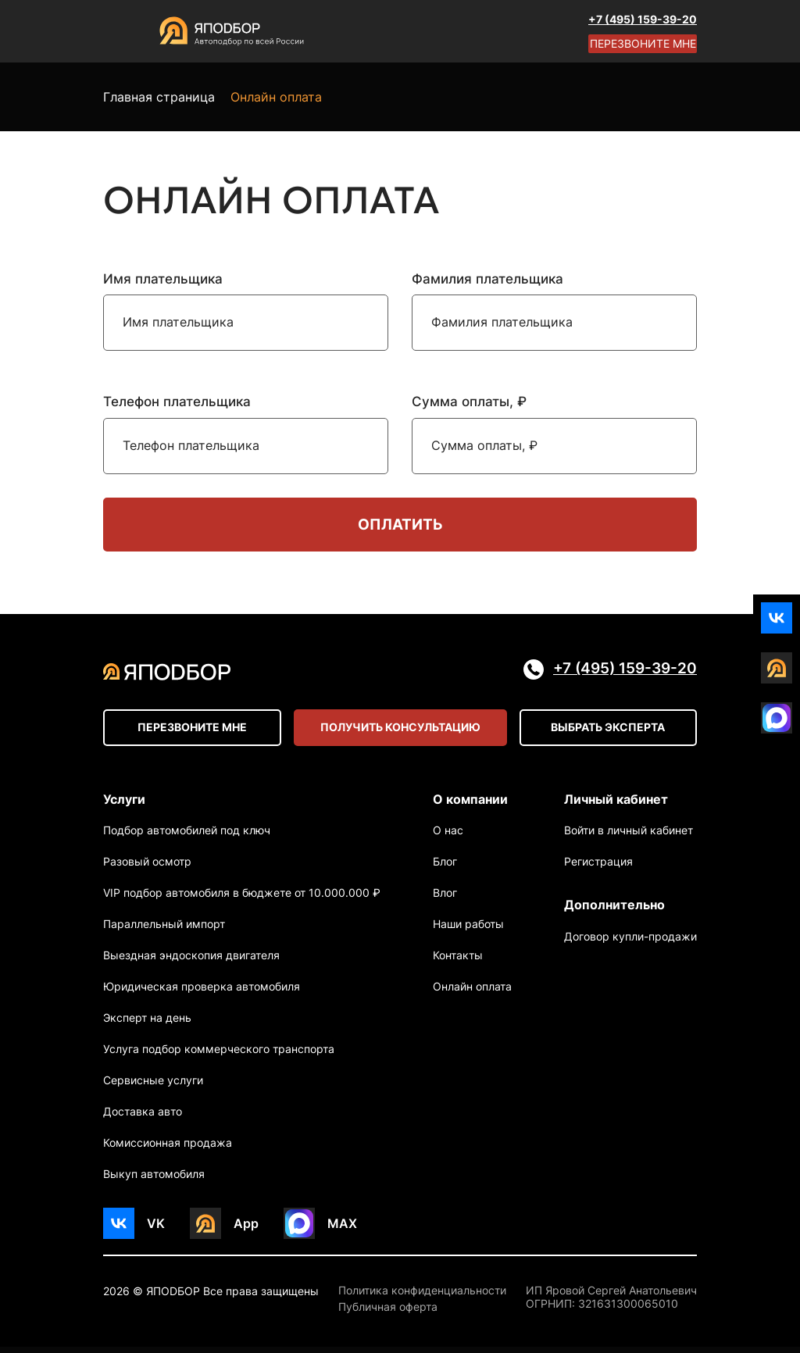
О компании (470, 802)
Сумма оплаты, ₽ (469, 401)
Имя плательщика (163, 279)
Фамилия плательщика (487, 279)
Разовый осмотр (147, 867)
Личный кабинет (616, 802)
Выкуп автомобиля (154, 1180)
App (246, 1229)
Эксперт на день (147, 1023)
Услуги (124, 802)
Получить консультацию (400, 730)
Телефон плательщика (177, 401)
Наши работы (468, 930)
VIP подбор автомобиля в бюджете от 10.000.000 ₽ (241, 898)
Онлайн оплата (472, 992)
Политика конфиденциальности (422, 1297)
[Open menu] (118, 31)
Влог (445, 898)
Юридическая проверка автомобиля (201, 992)
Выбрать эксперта (608, 730)
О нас (448, 836)
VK (156, 1229)
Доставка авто (142, 1117)
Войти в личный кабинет (628, 836)
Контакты (458, 961)
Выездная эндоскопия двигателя (191, 961)
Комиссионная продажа (167, 1148)
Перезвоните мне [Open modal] (643, 43)
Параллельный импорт (164, 930)
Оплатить (400, 525)
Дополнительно (614, 911)
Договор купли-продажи (630, 944)
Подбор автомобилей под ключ (186, 836)
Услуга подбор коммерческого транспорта (218, 1055)
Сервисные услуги (153, 1086)
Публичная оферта (388, 1313)
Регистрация (598, 867)
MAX (342, 1229)
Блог (445, 867)
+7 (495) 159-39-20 (642, 19)
